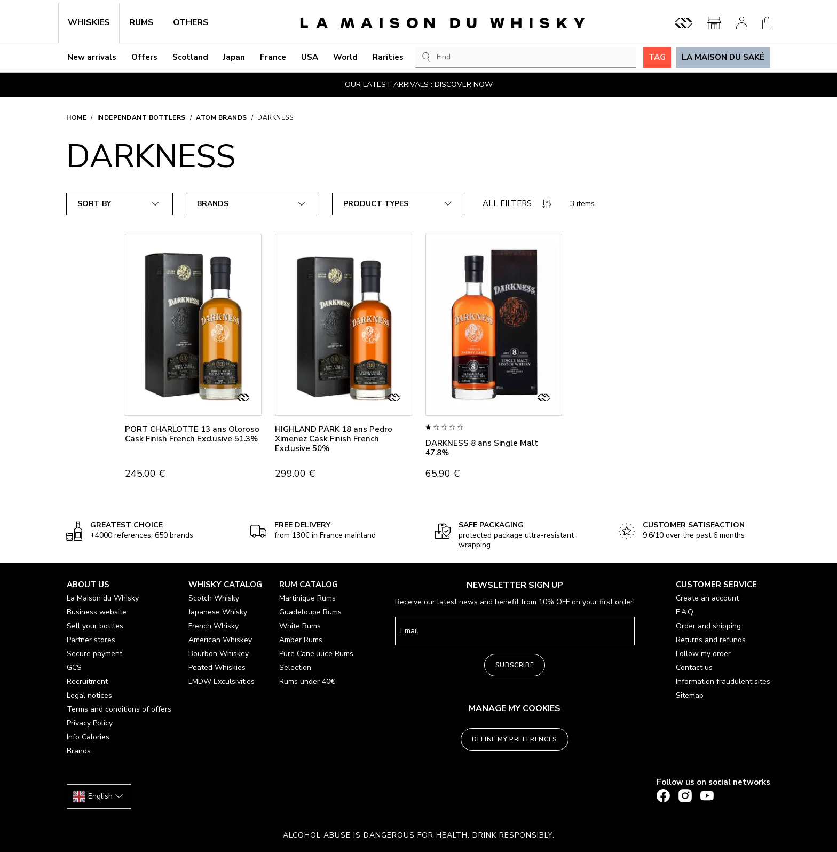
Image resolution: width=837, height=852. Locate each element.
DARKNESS (275, 117)
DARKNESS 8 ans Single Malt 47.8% (481, 448)
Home (76, 117)
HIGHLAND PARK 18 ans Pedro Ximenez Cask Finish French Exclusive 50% (333, 439)
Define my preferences (514, 739)
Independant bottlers (141, 117)
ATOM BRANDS (221, 117)
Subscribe (514, 665)
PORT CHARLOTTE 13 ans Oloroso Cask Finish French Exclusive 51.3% (192, 434)
